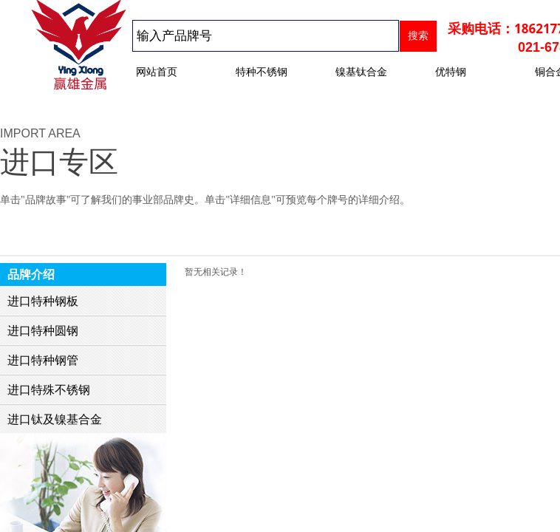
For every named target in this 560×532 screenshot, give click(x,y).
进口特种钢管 (42, 360)
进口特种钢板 (42, 301)
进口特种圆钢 (42, 330)
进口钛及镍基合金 (54, 419)
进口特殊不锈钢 (48, 389)
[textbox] (265, 36)
